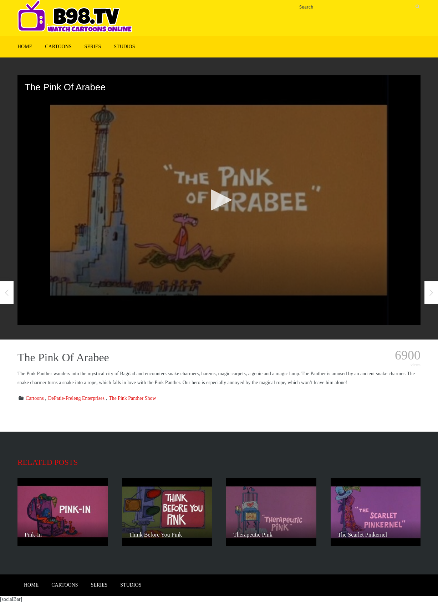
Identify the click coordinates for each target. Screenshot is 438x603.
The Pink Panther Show (132, 398)
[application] (219, 200)
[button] (219, 200)
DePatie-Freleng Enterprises (76, 398)
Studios (124, 46)
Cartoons (58, 46)
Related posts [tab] (47, 462)
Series (93, 46)
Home (24, 46)
